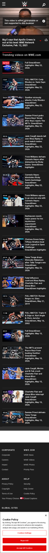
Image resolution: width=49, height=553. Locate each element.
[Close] (46, 515)
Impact (4, 465)
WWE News (29, 455)
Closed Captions (29, 498)
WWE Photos (29, 465)
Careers (5, 460)
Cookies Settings (24, 533)
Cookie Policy (29, 494)
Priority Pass (29, 469)
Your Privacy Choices (7, 498)
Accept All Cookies (24, 548)
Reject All (24, 541)
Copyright (6, 489)
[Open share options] (46, 40)
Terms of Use (7, 494)
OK (24, 22)
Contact (5, 469)
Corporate (6, 455)
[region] (24, 532)
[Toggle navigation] (3, 3)
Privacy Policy (7, 484)
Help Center (29, 489)
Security (27, 484)
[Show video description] (40, 40)
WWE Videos (29, 460)
